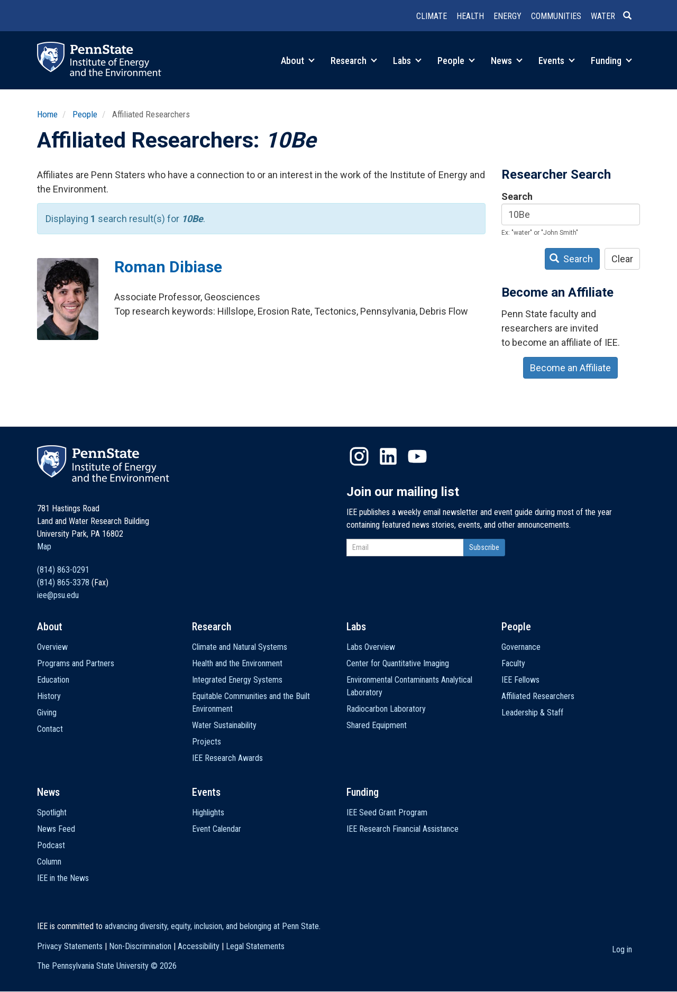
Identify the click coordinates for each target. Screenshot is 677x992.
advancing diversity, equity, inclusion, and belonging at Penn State (212, 926)
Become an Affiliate (570, 367)
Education (53, 680)
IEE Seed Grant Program (386, 812)
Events (556, 60)
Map (44, 546)
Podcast (51, 845)
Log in (622, 949)
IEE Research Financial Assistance (402, 829)
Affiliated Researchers (537, 696)
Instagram (359, 456)
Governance (521, 647)
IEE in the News (63, 878)
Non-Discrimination (140, 946)
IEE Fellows (520, 680)
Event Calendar (216, 829)
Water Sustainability (224, 725)
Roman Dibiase (168, 267)
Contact (50, 729)
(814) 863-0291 (63, 570)
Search (517, 196)
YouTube (417, 456)
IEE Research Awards (227, 758)
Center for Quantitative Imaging (397, 663)
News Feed (56, 829)
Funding (611, 60)
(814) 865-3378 (63, 582)
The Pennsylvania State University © (107, 966)
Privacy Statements (70, 946)
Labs (407, 60)
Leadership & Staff (532, 713)
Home (47, 114)
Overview (52, 647)
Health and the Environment (237, 663)
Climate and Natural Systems (239, 647)
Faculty (513, 663)
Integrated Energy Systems (237, 680)
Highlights (208, 812)
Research (354, 60)
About (298, 60)
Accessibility (198, 946)
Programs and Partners (75, 663)
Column (49, 862)
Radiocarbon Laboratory (386, 709)
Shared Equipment (376, 725)
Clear (622, 258)
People (456, 60)
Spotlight (52, 812)
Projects (206, 742)
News (507, 60)
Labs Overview (370, 647)
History (49, 696)
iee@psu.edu (58, 595)
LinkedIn (388, 456)
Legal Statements (255, 946)
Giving (47, 713)
